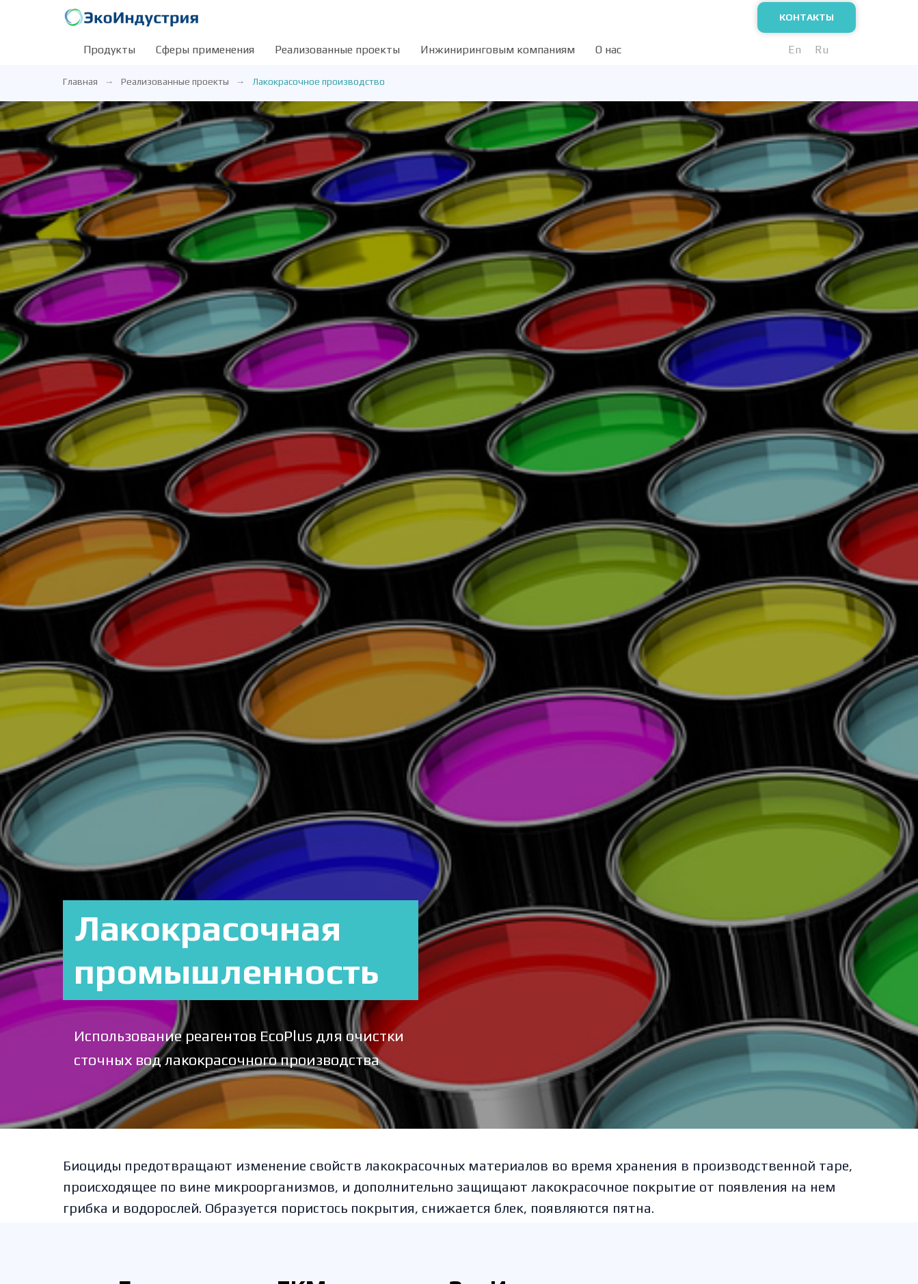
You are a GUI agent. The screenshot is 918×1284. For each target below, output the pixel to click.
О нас (608, 49)
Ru (821, 49)
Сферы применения (205, 49)
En (794, 49)
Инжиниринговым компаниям (497, 49)
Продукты (109, 49)
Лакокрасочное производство (318, 81)
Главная (80, 81)
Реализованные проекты (337, 49)
